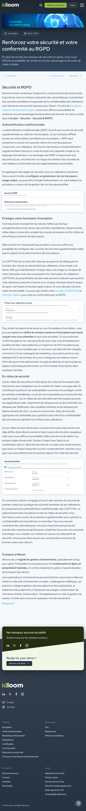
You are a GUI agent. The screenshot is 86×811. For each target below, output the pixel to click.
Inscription (7, 727)
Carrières (6, 781)
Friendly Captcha (11, 295)
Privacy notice (51, 777)
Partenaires (7, 785)
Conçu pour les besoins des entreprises (20, 756)
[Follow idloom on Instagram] (26, 646)
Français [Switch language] (8, 707)
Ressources (50, 731)
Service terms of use (54, 781)
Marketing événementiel (13, 735)
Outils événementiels (11, 731)
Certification (8, 744)
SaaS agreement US (54, 790)
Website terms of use (54, 773)
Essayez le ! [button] (8, 603)
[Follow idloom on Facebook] (20, 646)
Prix (47, 727)
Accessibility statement (55, 794)
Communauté (8, 748)
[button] (8, 702)
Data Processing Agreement (58, 785)
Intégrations (7, 739)
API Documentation (54, 735)
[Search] (41, 5)
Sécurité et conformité (12, 752)
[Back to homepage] (12, 686)
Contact (6, 777)
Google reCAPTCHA (67, 290)
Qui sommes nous (10, 773)
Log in (72, 5)
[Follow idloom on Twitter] (14, 646)
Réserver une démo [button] (55, 5)
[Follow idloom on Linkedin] (8, 646)
